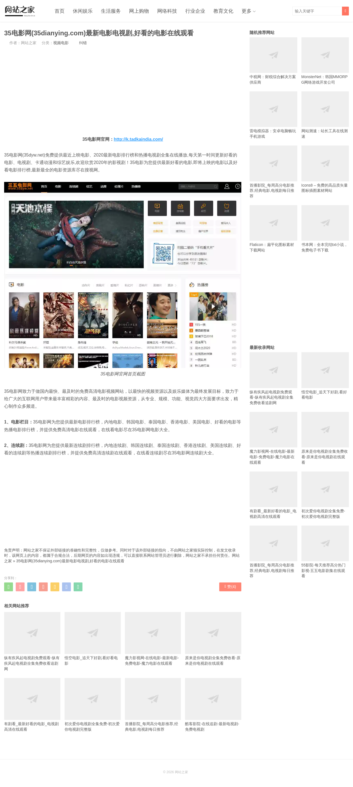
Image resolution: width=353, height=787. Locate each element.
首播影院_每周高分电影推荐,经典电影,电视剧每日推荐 (153, 705)
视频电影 (61, 43)
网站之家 (181, 772)
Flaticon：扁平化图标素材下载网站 (273, 228)
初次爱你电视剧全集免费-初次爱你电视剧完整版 (93, 705)
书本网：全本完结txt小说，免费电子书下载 (325, 228)
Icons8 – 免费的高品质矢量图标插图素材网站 (325, 169)
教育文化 (223, 11)
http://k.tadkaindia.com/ (138, 139)
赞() (230, 586)
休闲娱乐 (83, 11)
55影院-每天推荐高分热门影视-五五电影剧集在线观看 (325, 552)
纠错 (83, 43)
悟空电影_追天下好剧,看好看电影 (93, 639)
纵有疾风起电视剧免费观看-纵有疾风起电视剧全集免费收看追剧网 (32, 641)
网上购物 (139, 11)
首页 (60, 11)
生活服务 (111, 11)
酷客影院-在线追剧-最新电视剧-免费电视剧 (213, 705)
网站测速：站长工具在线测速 (325, 115)
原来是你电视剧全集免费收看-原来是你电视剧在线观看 (213, 639)
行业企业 (195, 11)
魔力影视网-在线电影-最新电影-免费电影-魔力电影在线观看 (153, 639)
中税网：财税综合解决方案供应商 (273, 60)
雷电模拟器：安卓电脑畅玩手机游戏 (273, 115)
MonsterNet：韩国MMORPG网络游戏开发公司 (325, 60)
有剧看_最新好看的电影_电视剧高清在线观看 (32, 705)
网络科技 (167, 11)
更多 (247, 11)
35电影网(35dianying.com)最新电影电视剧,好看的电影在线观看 (70, 561)
